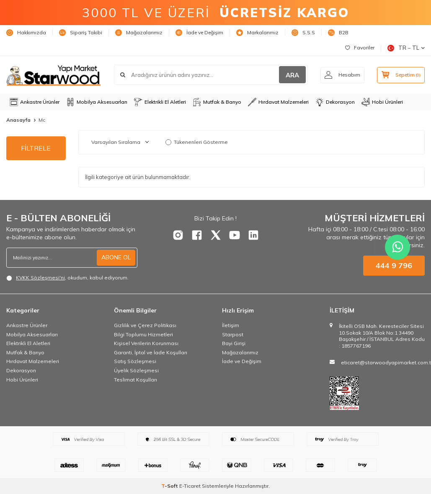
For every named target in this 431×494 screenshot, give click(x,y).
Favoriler (359, 47)
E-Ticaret (190, 486)
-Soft (170, 486)
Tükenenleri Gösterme (196, 142)
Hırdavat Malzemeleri (278, 102)
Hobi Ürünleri (382, 102)
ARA (291, 75)
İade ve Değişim (199, 32)
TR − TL (406, 47)
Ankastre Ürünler (34, 102)
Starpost (232, 334)
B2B (338, 32)
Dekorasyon (335, 102)
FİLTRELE (36, 148)
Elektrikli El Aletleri (160, 102)
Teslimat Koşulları (135, 379)
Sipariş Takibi (80, 32)
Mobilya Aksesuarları (96, 102)
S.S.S (303, 32)
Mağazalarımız (139, 32)
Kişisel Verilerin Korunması (146, 343)
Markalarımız (257, 32)
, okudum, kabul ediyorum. (67, 277)
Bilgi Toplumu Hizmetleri (143, 334)
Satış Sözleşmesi (135, 361)
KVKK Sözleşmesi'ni (40, 277)
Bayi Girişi (233, 343)
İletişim (230, 325)
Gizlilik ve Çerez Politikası (145, 325)
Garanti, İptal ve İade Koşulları (150, 352)
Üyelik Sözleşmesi (136, 370)
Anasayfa (18, 120)
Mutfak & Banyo (217, 102)
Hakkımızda (26, 32)
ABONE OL (116, 257)
